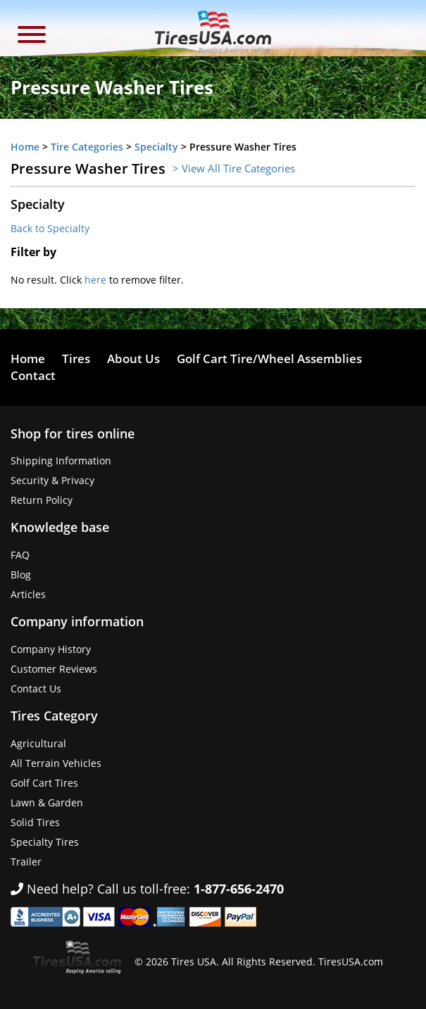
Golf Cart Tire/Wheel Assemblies (269, 358)
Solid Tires (35, 822)
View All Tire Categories (238, 168)
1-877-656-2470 (239, 888)
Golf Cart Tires (44, 782)
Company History (51, 649)
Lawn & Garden (47, 802)
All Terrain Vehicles (56, 763)
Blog (21, 574)
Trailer (26, 861)
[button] (31, 36)
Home (25, 146)
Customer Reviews (54, 668)
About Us (133, 358)
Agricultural (38, 743)
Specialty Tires (45, 842)
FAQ (20, 554)
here (95, 279)
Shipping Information (61, 460)
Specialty (156, 146)
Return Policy (42, 500)
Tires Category (54, 715)
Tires (76, 358)
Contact (33, 375)
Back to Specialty (50, 228)
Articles (28, 594)
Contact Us (36, 688)
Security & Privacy (52, 480)
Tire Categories (87, 146)
